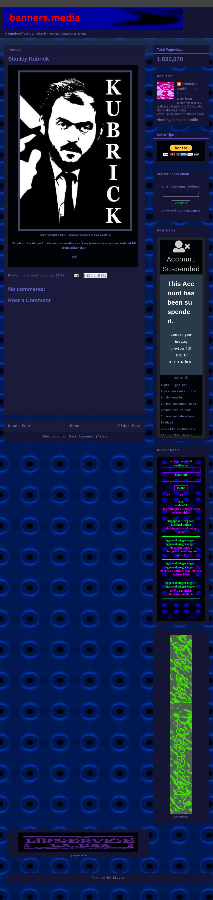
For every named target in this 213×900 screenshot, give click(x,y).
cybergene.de (181, 817)
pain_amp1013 (102, 234)
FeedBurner (191, 211)
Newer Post (19, 426)
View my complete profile (177, 120)
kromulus (189, 84)
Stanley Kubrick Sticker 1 (53, 234)
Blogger (119, 878)
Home (74, 426)
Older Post (129, 426)
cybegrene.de (78, 855)
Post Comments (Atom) (88, 436)
